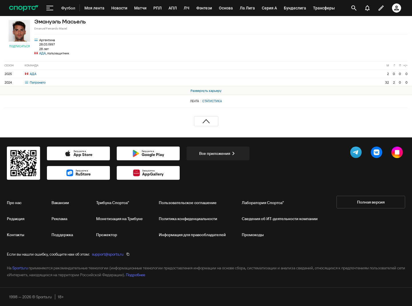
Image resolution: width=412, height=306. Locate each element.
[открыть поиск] (353, 8)
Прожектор (106, 234)
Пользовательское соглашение (188, 202)
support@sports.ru (107, 254)
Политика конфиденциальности (188, 218)
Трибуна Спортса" (112, 202)
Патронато (35, 82)
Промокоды (253, 234)
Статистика (212, 101)
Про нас (14, 202)
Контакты (15, 234)
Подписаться (19, 46)
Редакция (15, 218)
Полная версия (371, 202)
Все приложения (218, 153)
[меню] (50, 8)
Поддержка (62, 234)
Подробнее (135, 274)
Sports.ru (20, 268)
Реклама (59, 218)
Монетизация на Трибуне (119, 218)
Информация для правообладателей (192, 234)
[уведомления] (367, 8)
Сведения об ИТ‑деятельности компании (280, 218)
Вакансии (60, 202)
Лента (194, 101)
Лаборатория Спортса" (263, 202)
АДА (42, 53)
